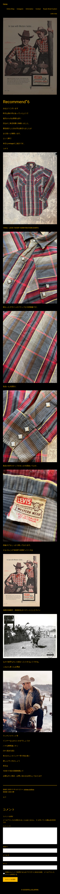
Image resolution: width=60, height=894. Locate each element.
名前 (5, 847)
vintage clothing (29, 789)
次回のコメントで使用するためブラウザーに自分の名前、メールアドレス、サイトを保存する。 (30, 873)
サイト (5, 864)
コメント (7, 826)
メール (6, 855)
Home (5, 4)
